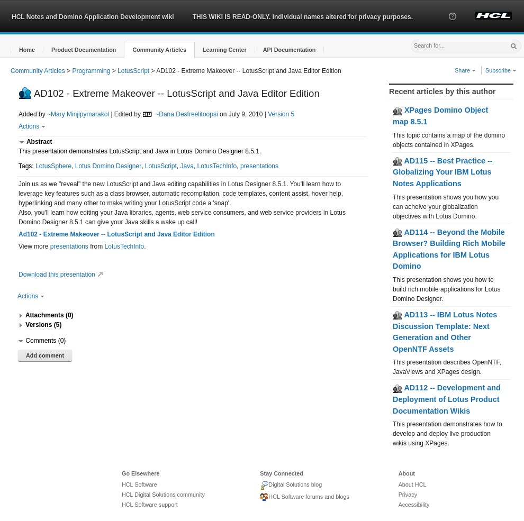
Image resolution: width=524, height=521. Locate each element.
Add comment (45, 355)
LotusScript (133, 71)
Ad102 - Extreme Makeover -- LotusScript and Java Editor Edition (117, 234)
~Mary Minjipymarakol (78, 114)
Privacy (408, 494)
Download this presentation (62, 274)
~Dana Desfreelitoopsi (186, 114)
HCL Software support (150, 504)
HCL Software (139, 484)
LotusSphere (53, 166)
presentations (259, 166)
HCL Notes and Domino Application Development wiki (93, 17)
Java (187, 166)
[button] (452, 26)
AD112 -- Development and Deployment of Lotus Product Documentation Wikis (447, 399)
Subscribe (501, 70)
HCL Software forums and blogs (304, 497)
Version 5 (281, 114)
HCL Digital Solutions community (163, 494)
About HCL (413, 484)
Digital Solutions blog (291, 485)
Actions (32, 126)
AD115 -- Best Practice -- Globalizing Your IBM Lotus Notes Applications (443, 172)
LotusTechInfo (217, 166)
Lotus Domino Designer (108, 166)
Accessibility (414, 504)
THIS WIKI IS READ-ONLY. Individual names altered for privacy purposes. (303, 17)
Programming (91, 71)
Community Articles (38, 71)
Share (465, 70)
